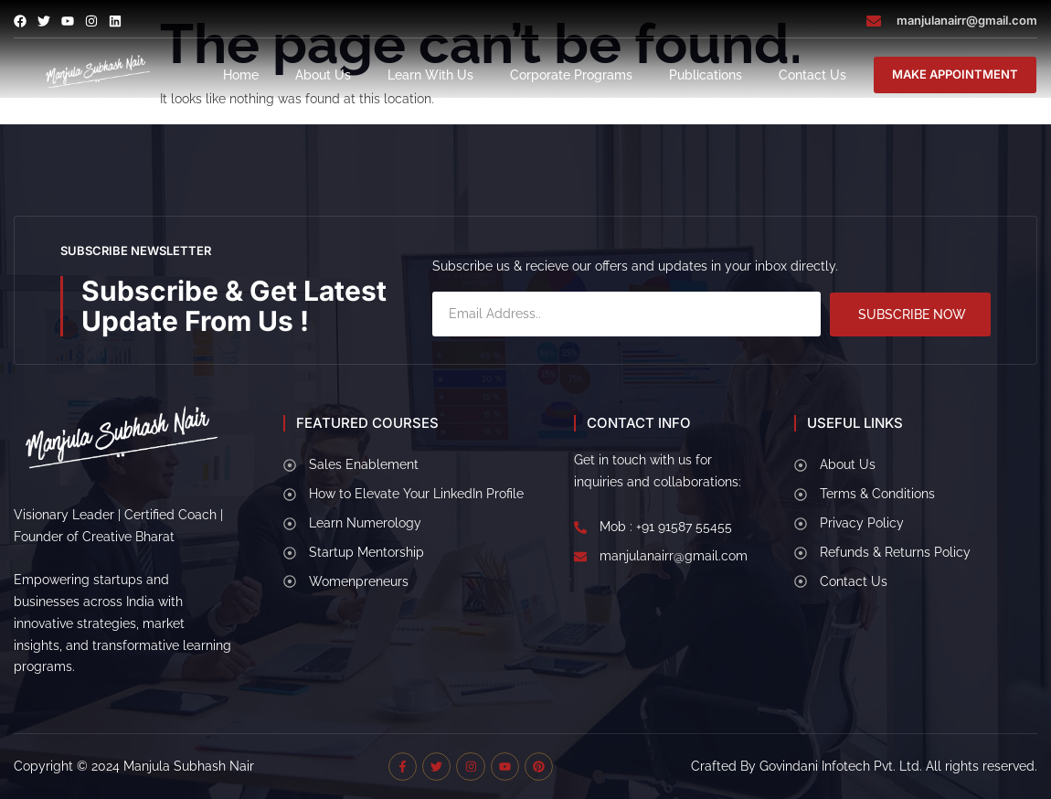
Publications (705, 75)
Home (241, 75)
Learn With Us (430, 75)
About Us (323, 75)
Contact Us (812, 75)
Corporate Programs (571, 75)
